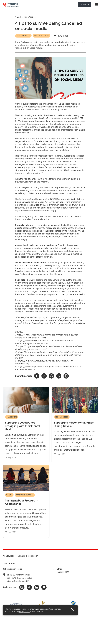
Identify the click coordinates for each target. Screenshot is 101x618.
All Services (8, 555)
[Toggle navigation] (97, 4)
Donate (84, 4)
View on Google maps (17, 581)
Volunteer (33, 555)
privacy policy (24, 611)
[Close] (72, 609)
